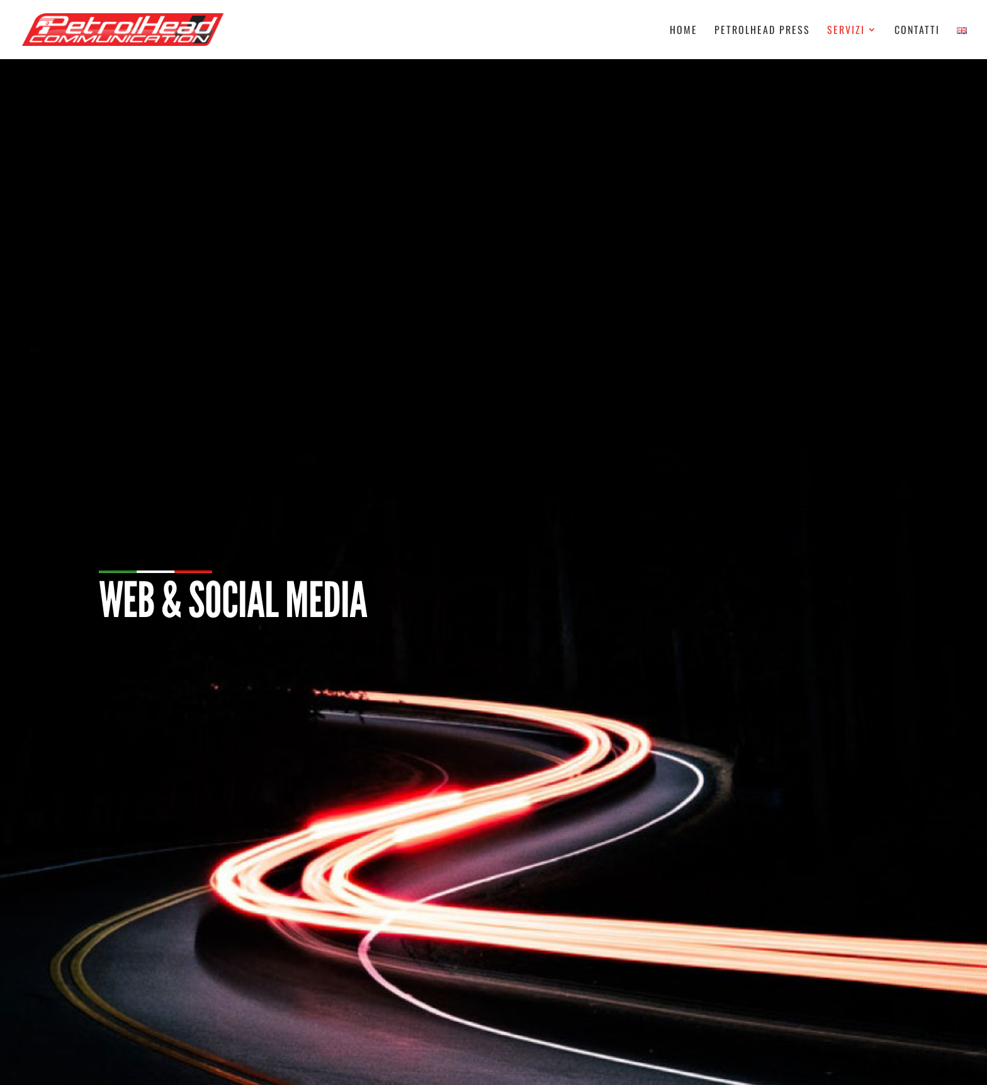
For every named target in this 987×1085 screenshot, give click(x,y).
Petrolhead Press (762, 31)
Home (683, 31)
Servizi (846, 31)
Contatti (917, 31)
